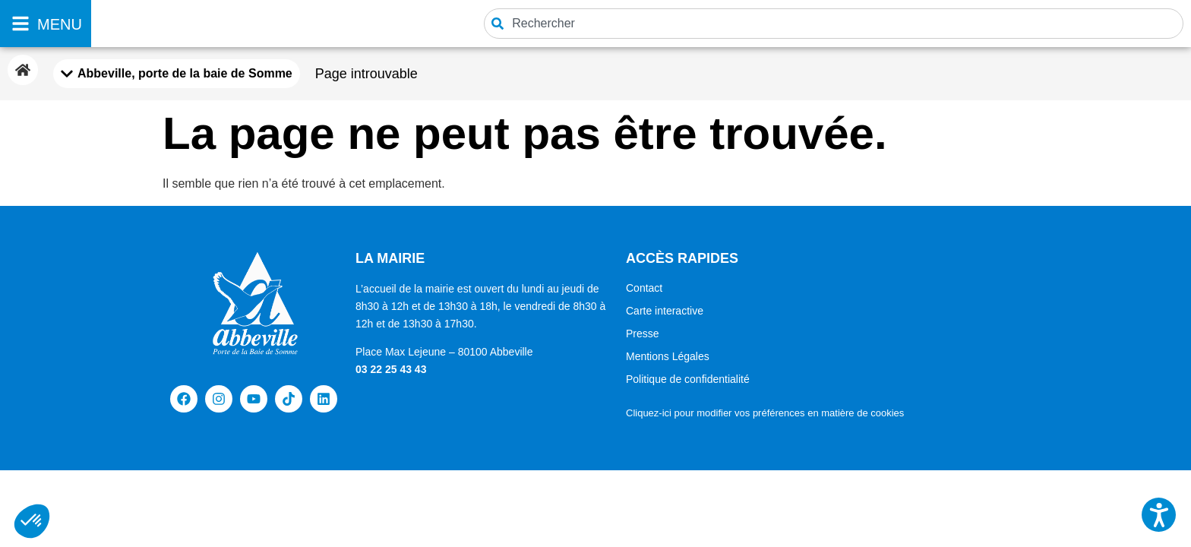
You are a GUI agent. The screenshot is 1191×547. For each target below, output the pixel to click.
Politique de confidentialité (688, 379)
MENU (59, 24)
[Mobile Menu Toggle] (176, 74)
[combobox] (833, 23)
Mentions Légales (667, 356)
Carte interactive (664, 311)
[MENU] (20, 23)
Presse (642, 333)
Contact (644, 288)
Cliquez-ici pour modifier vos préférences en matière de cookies (765, 413)
